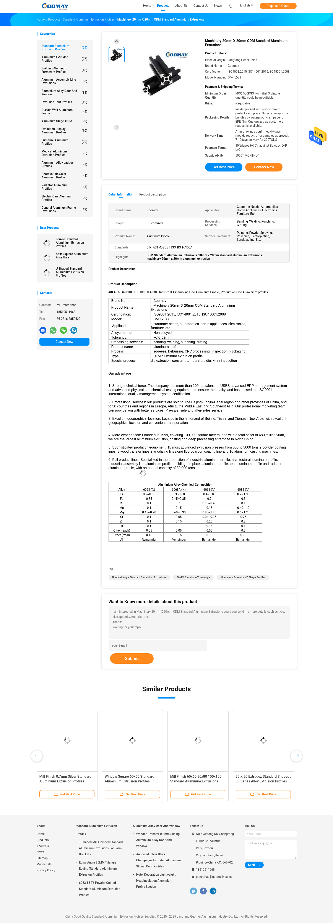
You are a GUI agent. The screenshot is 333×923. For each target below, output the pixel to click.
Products (43, 840)
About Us (43, 846)
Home (41, 834)
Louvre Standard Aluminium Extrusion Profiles (70, 242)
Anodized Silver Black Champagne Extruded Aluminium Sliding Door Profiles (158, 860)
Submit (132, 658)
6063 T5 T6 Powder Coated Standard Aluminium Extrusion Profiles (99, 889)
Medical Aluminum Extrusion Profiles (64, 153)
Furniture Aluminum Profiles (64, 141)
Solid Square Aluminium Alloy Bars (72, 255)
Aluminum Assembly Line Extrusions (64, 81)
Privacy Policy (46, 870)
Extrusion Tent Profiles (64, 102)
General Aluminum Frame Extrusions (64, 209)
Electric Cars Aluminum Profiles (64, 198)
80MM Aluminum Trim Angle (193, 577)
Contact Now (64, 341)
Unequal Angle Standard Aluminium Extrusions (139, 577)
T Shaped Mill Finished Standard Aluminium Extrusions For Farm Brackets (101, 848)
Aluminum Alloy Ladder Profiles (64, 164)
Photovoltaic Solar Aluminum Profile (64, 175)
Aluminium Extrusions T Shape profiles (242, 577)
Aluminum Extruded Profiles (64, 58)
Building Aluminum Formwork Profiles (64, 70)
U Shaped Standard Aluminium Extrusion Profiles (70, 272)
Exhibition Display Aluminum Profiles (64, 130)
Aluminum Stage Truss (64, 121)
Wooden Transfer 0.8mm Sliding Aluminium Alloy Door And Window (158, 840)
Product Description (152, 194)
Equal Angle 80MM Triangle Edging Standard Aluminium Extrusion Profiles (98, 868)
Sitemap (42, 858)
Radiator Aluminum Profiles (64, 186)
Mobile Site (44, 864)
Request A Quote (278, 6)
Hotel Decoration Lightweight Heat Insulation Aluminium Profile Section (156, 880)
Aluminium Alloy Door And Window (64, 92)
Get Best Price (224, 167)
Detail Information (121, 194)
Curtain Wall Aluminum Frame (64, 111)
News (40, 852)
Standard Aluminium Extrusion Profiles (64, 47)
